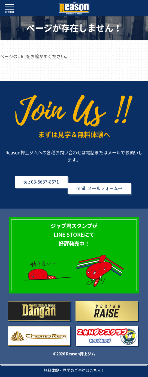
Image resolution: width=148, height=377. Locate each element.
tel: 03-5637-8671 (41, 182)
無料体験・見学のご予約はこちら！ (74, 370)
